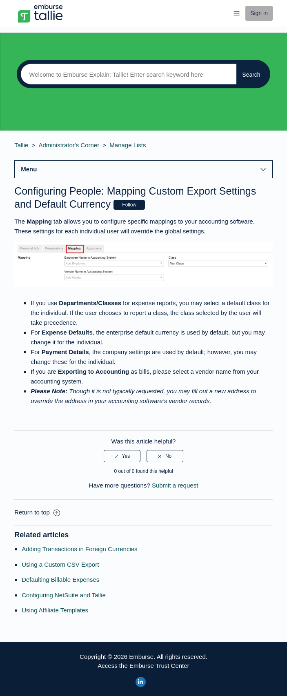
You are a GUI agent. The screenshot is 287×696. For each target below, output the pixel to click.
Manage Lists (127, 145)
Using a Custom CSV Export (60, 564)
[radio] (122, 456)
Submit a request (175, 485)
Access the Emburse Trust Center (143, 665)
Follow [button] (129, 205)
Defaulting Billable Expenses (60, 579)
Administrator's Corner (68, 145)
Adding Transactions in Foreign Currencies (79, 548)
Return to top (37, 512)
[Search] (126, 74)
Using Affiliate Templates (55, 610)
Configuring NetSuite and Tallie (64, 595)
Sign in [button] (259, 13)
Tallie (21, 145)
